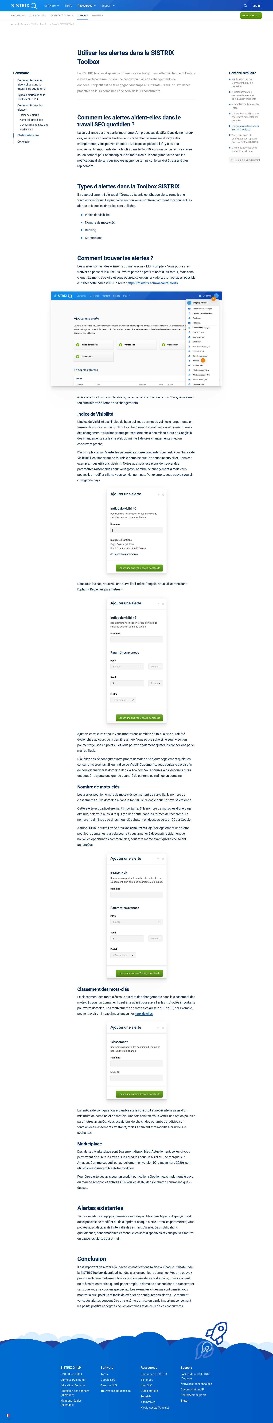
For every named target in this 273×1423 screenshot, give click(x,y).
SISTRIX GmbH (71, 1367)
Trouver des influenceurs (116, 1391)
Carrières (73, 1379)
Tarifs (68, 5)
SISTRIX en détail (71, 1374)
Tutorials (25, 24)
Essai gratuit (251, 15)
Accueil (15, 24)
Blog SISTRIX (18, 15)
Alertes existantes (28, 135)
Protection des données (75, 1393)
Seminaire (97, 15)
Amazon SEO (109, 1385)
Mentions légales (71, 1402)
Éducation (73, 1385)
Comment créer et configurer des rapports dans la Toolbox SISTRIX (245, 138)
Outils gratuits (38, 15)
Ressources (87, 5)
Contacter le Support (193, 1395)
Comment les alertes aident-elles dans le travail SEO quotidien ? (31, 84)
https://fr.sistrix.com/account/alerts (152, 283)
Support (108, 5)
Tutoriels (82, 15)
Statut (184, 1400)
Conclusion (24, 141)
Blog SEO (146, 1385)
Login (256, 6)
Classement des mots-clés (34, 124)
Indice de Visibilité (29, 115)
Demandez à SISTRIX (61, 15)
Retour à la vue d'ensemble (246, 160)
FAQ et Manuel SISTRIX (195, 1376)
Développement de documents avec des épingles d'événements (244, 95)
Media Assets (155, 1407)
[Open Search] (245, 5)
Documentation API (193, 1389)
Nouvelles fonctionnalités (196, 1384)
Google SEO (108, 1379)
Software (51, 5)
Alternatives (148, 1402)
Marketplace (26, 129)
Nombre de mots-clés (31, 119)
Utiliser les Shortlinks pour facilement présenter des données (246, 117)
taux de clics (144, 1013)
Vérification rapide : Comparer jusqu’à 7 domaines (242, 83)
